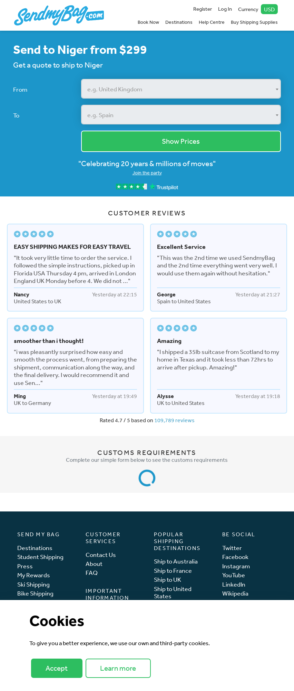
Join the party (147, 173)
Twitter (232, 547)
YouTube (233, 575)
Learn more (118, 668)
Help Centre (212, 22)
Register (202, 9)
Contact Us (101, 554)
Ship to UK (167, 579)
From (20, 89)
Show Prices (181, 141)
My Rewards (33, 575)
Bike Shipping (35, 593)
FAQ (92, 572)
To (16, 115)
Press (25, 566)
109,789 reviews (174, 420)
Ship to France (173, 570)
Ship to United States (173, 592)
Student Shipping (40, 556)
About (94, 563)
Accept (57, 668)
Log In (225, 9)
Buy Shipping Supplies (254, 22)
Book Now (148, 22)
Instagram (236, 566)
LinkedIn (233, 584)
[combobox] (181, 89)
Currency (258, 9)
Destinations (179, 22)
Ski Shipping (33, 584)
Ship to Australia (176, 561)
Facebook (235, 556)
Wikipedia (235, 593)
